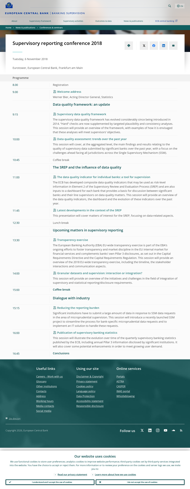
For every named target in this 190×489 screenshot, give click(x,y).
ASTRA (120, 381)
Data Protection (85, 396)
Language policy (85, 391)
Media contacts (45, 406)
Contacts (41, 391)
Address (41, 396)
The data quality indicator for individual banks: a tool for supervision (103, 177)
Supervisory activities (73, 21)
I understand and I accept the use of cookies (49, 480)
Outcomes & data (103, 21)
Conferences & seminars (51, 27)
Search (169, 6)
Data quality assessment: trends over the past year (92, 139)
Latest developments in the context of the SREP (89, 210)
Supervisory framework (40, 21)
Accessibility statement (89, 401)
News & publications (133, 21)
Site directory (14, 418)
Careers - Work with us (49, 376)
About (14, 21)
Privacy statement (86, 381)
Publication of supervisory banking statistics (87, 333)
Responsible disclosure (90, 406)
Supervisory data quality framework (81, 114)
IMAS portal (123, 391)
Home (8, 27)
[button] (175, 6)
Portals (120, 376)
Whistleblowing (125, 396)
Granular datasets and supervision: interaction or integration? (99, 273)
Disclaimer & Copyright (89, 376)
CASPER (120, 386)
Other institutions (46, 386)
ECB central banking (166, 20)
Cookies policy (84, 386)
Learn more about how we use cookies (115, 471)
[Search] (153, 6)
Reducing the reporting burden (78, 308)
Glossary (41, 381)
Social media (43, 411)
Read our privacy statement (72, 471)
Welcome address (69, 92)
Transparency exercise (72, 240)
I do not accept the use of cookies (140, 480)
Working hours (45, 401)
